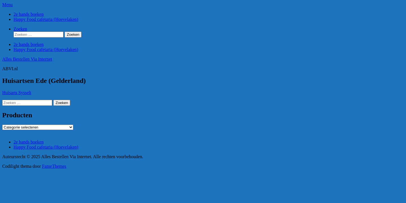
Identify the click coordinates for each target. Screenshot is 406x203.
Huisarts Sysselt (16, 92)
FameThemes (54, 166)
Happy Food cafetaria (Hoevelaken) (46, 19)
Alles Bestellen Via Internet (27, 59)
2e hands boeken (29, 14)
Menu (7, 4)
